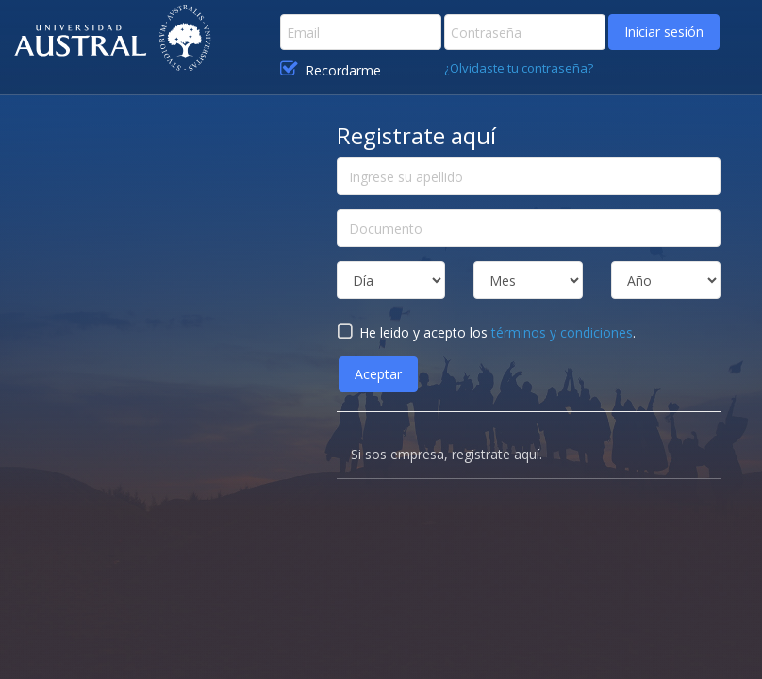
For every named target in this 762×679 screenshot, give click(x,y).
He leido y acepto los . (486, 332)
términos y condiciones (562, 332)
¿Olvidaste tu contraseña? (518, 67)
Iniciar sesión (664, 32)
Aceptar (378, 374)
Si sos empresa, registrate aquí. (446, 454)
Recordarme (330, 69)
